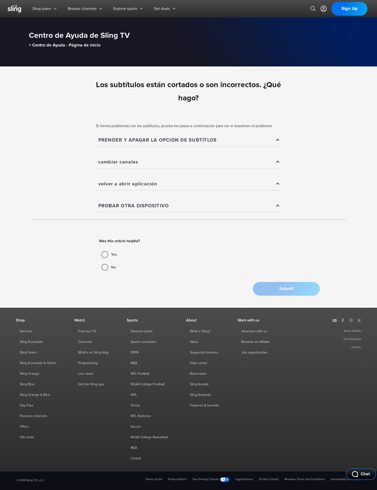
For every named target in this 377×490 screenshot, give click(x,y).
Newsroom (198, 373)
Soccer (136, 426)
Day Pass (26, 405)
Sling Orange (29, 373)
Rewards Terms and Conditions (305, 479)
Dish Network (352, 339)
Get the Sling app (91, 384)
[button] (286, 289)
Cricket (136, 458)
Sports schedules (144, 342)
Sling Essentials (31, 342)
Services (26, 331)
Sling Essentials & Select (38, 363)
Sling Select (28, 352)
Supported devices (204, 352)
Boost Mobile (352, 331)
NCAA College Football (147, 384)
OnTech (356, 347)
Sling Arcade (199, 384)
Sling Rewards (200, 395)
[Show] (188, 140)
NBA (134, 363)
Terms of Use (153, 479)
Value (194, 342)
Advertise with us (254, 331)
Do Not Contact (269, 479)
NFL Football (140, 373)
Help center (198, 363)
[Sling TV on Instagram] (351, 320)
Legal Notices (244, 479)
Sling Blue (27, 384)
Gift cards (27, 437)
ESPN (135, 352)
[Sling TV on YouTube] (335, 320)
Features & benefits (204, 405)
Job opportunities (254, 352)
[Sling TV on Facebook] (343, 320)
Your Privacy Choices (211, 479)
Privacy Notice (177, 479)
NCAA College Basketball (149, 437)
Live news (85, 373)
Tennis (135, 405)
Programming (88, 363)
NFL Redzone (141, 416)
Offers (24, 426)
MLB (134, 448)
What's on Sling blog (93, 352)
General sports (142, 331)
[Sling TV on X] (359, 320)
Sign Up (349, 9)
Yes (109, 254)
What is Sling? (200, 331)
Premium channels (33, 416)
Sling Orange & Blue (35, 395)
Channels (85, 342)
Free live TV (87, 331)
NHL (134, 395)
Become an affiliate (255, 342)
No (108, 267)
